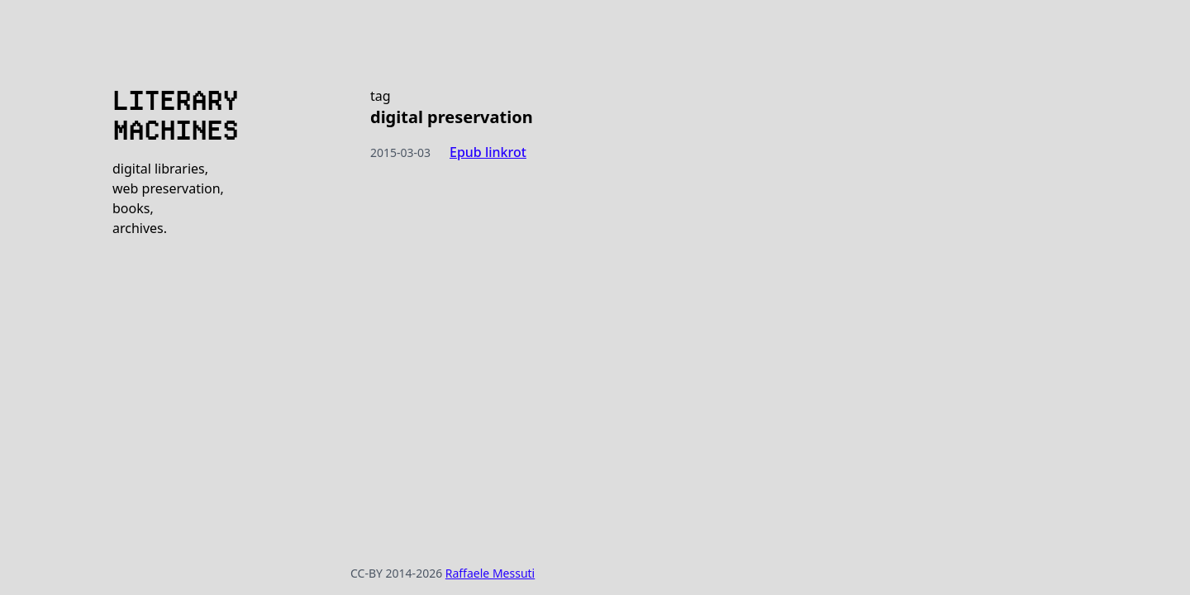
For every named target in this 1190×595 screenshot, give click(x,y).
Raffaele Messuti (490, 573)
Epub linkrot (488, 152)
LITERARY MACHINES (175, 115)
